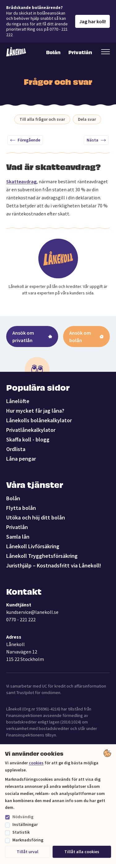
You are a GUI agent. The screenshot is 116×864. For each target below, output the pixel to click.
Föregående (25, 140)
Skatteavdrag (21, 181)
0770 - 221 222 (21, 619)
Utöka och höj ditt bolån (35, 517)
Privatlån (79, 51)
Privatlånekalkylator (30, 429)
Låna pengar (21, 458)
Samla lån (17, 536)
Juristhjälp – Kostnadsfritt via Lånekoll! (53, 565)
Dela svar (87, 119)
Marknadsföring (27, 840)
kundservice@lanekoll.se (32, 612)
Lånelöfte (17, 401)
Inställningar (25, 824)
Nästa (96, 140)
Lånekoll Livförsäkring (32, 546)
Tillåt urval (27, 851)
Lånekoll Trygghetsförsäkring (42, 555)
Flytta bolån (21, 507)
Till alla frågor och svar (42, 119)
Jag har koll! (92, 21)
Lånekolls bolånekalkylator (39, 420)
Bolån (53, 51)
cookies (36, 763)
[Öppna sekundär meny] (105, 51)
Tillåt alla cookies (81, 851)
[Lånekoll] (16, 52)
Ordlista (15, 449)
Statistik (21, 832)
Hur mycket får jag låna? (35, 410)
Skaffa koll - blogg (27, 439)
